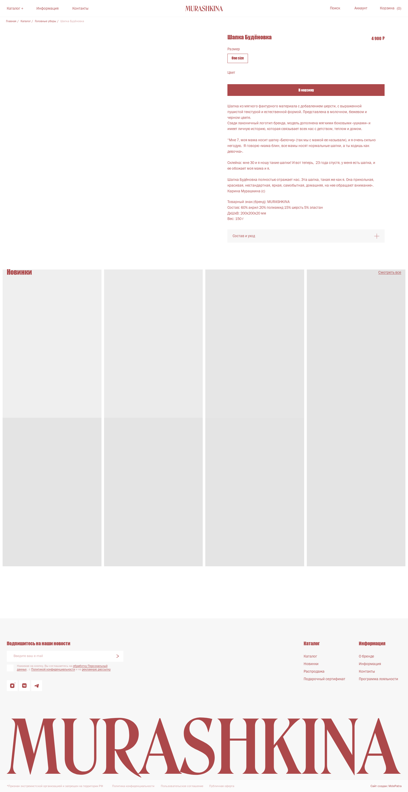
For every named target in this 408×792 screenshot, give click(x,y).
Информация (47, 8)
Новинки (311, 664)
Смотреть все (389, 272)
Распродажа (314, 671)
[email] (59, 656)
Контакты (80, 8)
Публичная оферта (221, 786)
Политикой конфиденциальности (53, 669)
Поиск (335, 8)
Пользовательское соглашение (182, 786)
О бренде (366, 656)
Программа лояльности (378, 679)
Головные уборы (45, 21)
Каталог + (15, 8)
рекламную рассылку (96, 669)
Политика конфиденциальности (133, 786)
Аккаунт (360, 8)
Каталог (26, 21)
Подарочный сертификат (324, 679)
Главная (11, 21)
